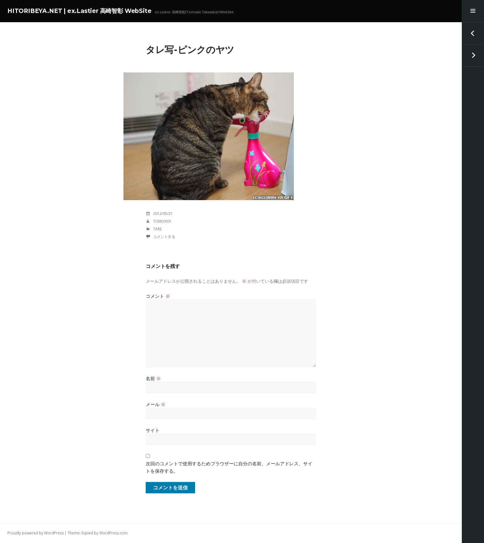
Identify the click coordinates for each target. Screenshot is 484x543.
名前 (153, 378)
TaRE (157, 229)
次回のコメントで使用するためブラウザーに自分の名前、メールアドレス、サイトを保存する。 (229, 467)
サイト (153, 430)
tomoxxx (162, 221)
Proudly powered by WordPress (35, 533)
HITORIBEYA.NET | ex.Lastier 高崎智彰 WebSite (79, 10)
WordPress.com (113, 533)
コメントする (164, 236)
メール (155, 404)
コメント (158, 296)
